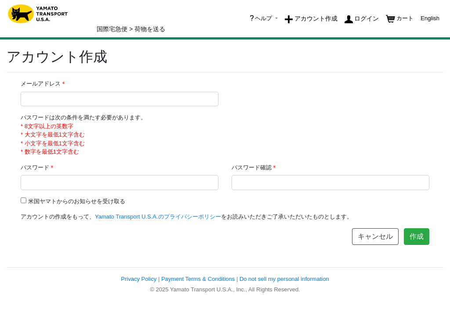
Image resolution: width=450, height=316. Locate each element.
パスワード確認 (254, 167)
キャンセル (375, 236)
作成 (417, 236)
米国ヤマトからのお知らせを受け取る (76, 201)
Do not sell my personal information (284, 279)
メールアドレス (43, 83)
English (430, 18)
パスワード (38, 167)
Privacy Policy (138, 279)
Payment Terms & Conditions (198, 279)
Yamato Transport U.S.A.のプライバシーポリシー (158, 216)
